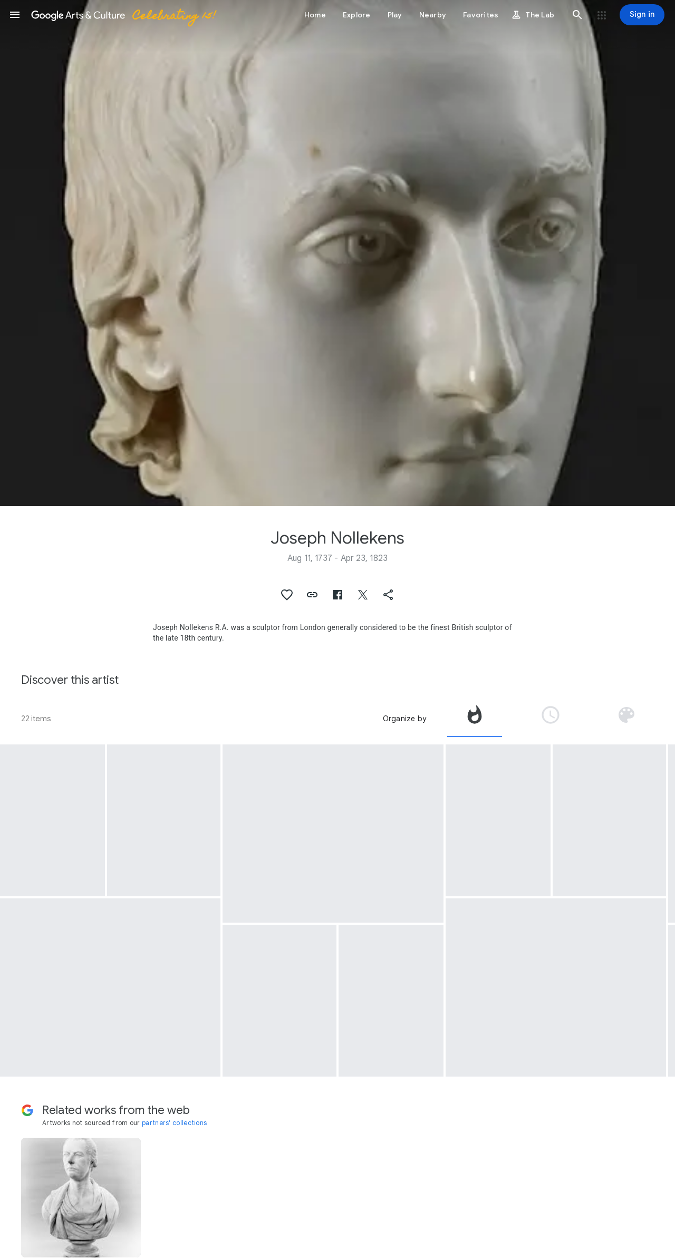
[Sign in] (642, 14)
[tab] (474, 718)
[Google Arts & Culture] (123, 15)
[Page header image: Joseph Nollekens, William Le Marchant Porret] (337, 253)
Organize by (404, 718)
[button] (14, 14)
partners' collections (174, 1123)
